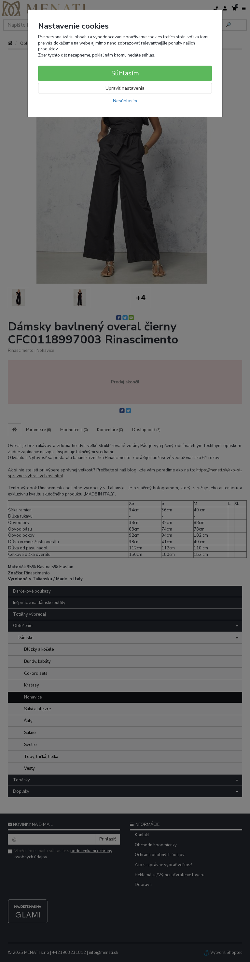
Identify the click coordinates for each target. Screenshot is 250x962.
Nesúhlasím (125, 101)
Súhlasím (125, 73)
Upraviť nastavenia (125, 88)
